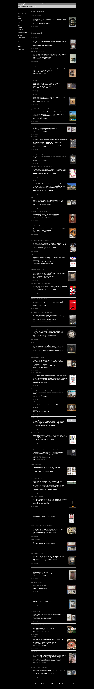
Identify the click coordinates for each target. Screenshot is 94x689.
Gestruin (33, 510)
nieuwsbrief (20, 46)
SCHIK (32, 342)
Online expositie (34, 91)
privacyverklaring (21, 49)
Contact (19, 44)
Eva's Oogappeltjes (36, 432)
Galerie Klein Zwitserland (37, 15)
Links (19, 40)
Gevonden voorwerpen (22, 32)
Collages (19, 34)
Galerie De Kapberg (36, 464)
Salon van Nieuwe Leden (37, 478)
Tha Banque (34, 66)
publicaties (20, 18)
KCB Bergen (34, 136)
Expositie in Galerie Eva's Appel (39, 667)
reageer (19, 47)
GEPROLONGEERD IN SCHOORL (40, 211)
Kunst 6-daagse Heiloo (36, 568)
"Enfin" (32, 254)
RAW (32, 197)
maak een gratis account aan (30, 6)
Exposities (20, 21)
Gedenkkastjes (20, 30)
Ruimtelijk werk (20, 29)
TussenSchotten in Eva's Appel (38, 124)
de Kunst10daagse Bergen (37, 357)
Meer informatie (34, 26)
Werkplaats (20, 16)
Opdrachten (20, 35)
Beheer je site (20, 6)
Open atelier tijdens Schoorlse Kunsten (41, 240)
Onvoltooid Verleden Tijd (37, 372)
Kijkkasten (20, 27)
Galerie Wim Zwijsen (36, 539)
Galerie (19, 25)
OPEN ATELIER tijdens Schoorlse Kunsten (42, 525)
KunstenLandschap (35, 446)
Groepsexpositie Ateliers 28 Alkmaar (40, 624)
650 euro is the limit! (36, 611)
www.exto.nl (29, 683)
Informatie (20, 15)
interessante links (21, 41)
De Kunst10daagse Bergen (37, 51)
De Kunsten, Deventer (36, 582)
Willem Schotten (44, 3)
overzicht (19, 22)
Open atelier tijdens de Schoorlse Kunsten (41, 109)
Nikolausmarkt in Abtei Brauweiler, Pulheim (42, 312)
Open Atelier (34, 636)
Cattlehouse (34, 651)
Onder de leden (35, 417)
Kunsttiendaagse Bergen (37, 553)
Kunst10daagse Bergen (37, 225)
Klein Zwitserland (35, 37)
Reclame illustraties (21, 37)
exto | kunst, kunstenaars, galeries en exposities (21, 4)
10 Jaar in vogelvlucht (36, 597)
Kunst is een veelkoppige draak (39, 298)
